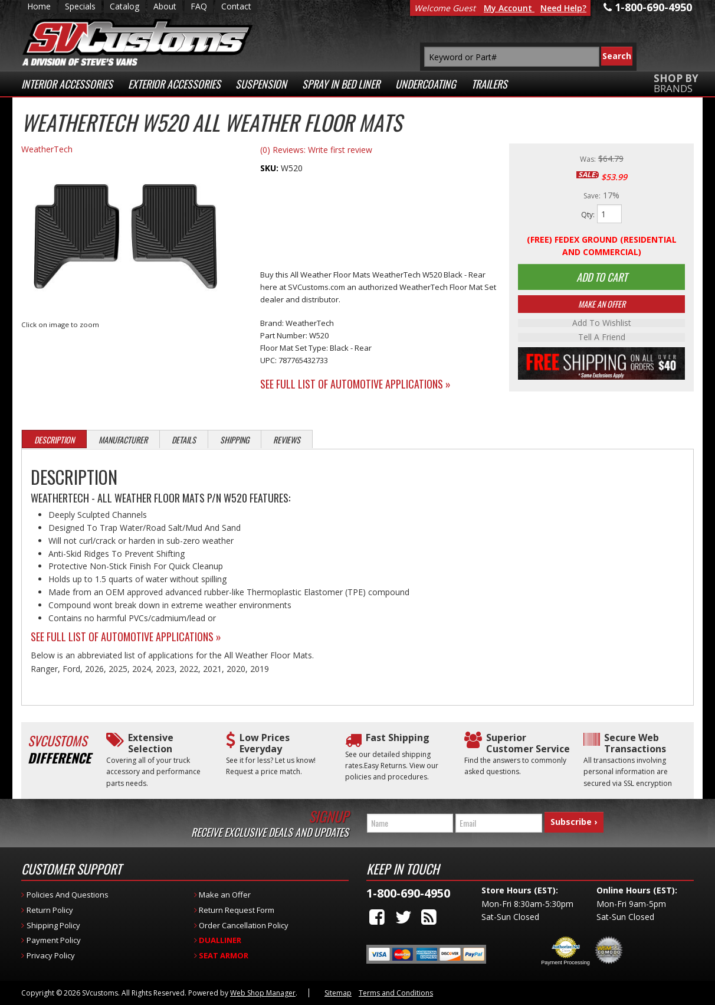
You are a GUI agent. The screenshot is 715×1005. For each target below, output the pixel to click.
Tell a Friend (601, 338)
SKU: (270, 168)
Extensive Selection (150, 743)
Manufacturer (123, 439)
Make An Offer (601, 305)
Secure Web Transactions (635, 743)
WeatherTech (47, 149)
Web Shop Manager (263, 993)
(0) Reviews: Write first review (316, 149)
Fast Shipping (397, 737)
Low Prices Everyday (265, 743)
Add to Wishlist (601, 324)
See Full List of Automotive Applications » (355, 383)
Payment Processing (565, 962)
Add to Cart (601, 277)
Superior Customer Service (528, 743)
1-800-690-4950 (408, 893)
